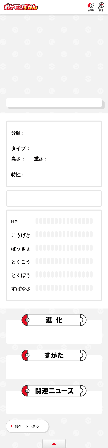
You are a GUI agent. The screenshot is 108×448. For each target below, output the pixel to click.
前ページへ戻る (27, 426)
